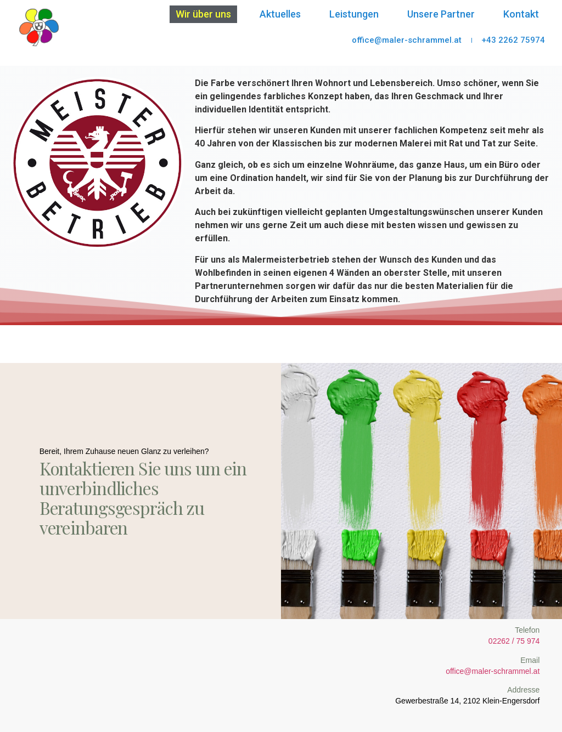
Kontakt (521, 14)
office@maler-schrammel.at (492, 670)
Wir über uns (203, 14)
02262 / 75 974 (513, 640)
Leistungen (354, 14)
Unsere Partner (441, 14)
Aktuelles (280, 14)
